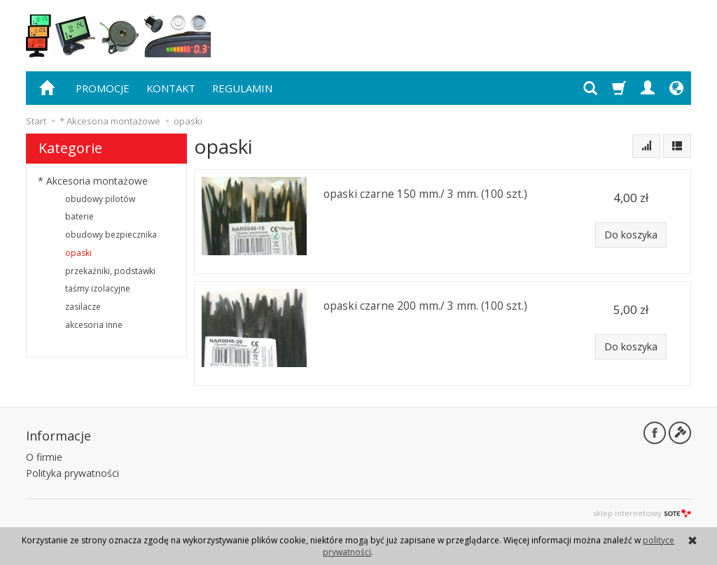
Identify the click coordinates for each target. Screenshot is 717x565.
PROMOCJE (103, 88)
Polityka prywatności (72, 473)
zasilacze (83, 307)
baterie (79, 216)
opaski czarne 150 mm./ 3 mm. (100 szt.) (425, 194)
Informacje (58, 436)
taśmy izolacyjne (97, 288)
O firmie (44, 457)
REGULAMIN (242, 88)
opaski (78, 253)
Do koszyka (630, 234)
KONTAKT (170, 88)
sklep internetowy (642, 513)
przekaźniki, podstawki (110, 271)
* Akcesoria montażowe (93, 180)
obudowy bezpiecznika (111, 235)
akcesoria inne (94, 325)
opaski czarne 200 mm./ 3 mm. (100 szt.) (425, 306)
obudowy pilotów (100, 199)
